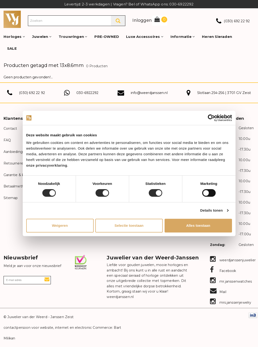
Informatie (183, 36)
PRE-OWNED (106, 36)
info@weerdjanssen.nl (149, 93)
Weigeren (60, 225)
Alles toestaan (198, 225)
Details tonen (211, 210)
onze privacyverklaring (46, 165)
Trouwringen (73, 36)
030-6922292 (87, 93)
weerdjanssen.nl (120, 297)
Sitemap (11, 198)
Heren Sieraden (217, 36)
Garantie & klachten (20, 175)
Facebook (223, 271)
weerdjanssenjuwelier (233, 260)
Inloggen (142, 20)
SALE (12, 48)
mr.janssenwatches (231, 281)
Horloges (14, 36)
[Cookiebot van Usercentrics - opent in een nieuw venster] (211, 117)
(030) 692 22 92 (237, 21)
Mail (218, 292)
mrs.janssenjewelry (230, 302)
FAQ (7, 140)
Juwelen (42, 36)
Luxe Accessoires (144, 36)
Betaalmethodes (18, 186)
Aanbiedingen (15, 152)
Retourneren (14, 163)
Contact (10, 128)
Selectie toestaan (129, 225)
